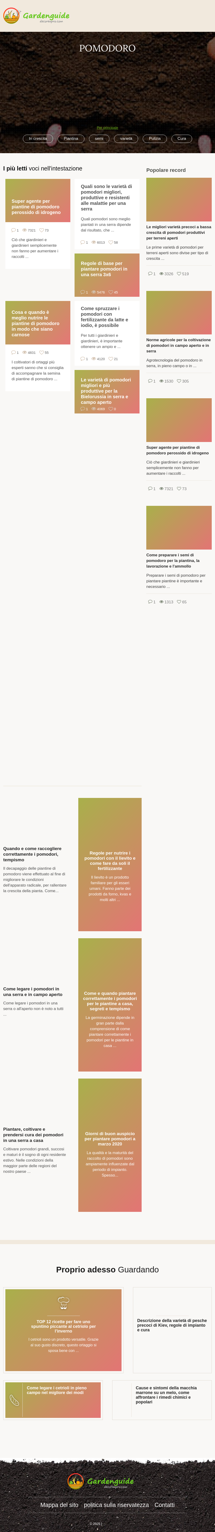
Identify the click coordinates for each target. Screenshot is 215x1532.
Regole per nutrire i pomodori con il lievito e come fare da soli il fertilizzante (110, 861)
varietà (126, 138)
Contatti (164, 1505)
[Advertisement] (107, 87)
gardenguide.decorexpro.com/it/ (43, 15)
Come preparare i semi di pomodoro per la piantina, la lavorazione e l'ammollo (173, 561)
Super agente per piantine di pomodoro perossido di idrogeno (36, 207)
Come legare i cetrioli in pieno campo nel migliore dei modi (57, 1390)
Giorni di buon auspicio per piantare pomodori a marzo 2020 (110, 1138)
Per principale (107, 128)
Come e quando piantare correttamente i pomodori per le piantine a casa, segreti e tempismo (110, 1001)
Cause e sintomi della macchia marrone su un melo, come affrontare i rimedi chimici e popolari (166, 1395)
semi (99, 138)
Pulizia (155, 138)
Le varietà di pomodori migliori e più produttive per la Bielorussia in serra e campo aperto (106, 391)
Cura (182, 138)
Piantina (71, 138)
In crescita (38, 138)
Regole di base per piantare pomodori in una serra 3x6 (104, 269)
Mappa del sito (59, 1505)
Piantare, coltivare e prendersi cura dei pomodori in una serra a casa (33, 1135)
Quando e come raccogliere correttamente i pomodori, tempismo (32, 854)
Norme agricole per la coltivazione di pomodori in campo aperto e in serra (178, 345)
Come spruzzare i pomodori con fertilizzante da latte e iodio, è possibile (104, 317)
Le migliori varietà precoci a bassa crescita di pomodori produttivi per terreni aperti (178, 232)
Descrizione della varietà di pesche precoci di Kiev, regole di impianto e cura (172, 1325)
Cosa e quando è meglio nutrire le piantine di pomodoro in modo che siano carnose (35, 323)
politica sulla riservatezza (116, 1505)
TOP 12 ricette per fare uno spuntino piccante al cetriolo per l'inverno (63, 1326)
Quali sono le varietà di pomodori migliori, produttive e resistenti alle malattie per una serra (106, 197)
